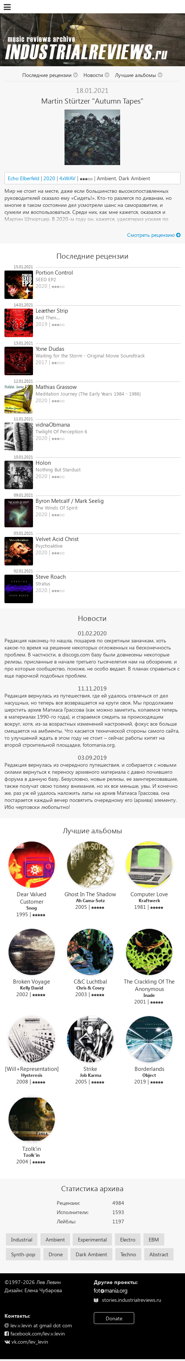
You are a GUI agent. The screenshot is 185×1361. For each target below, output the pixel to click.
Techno (128, 1254)
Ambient (55, 1239)
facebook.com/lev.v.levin (34, 1333)
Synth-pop (23, 1254)
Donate (114, 1318)
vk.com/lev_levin (26, 1341)
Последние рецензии (50, 74)
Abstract (158, 1254)
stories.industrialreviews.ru (127, 1299)
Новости (96, 74)
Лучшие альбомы (139, 74)
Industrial (21, 1239)
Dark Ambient (91, 1254)
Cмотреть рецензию (151, 234)
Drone (56, 1254)
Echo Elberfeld (23, 178)
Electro (127, 1239)
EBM (154, 1239)
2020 (49, 178)
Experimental (92, 1239)
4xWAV (67, 178)
